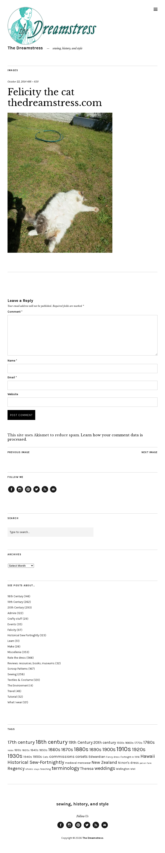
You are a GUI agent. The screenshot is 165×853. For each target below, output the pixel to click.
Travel (11, 691)
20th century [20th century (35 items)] (104, 742)
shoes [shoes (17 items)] (29, 768)
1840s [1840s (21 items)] (34, 750)
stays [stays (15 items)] (37, 769)
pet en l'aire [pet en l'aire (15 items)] (145, 763)
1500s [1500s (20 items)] (120, 742)
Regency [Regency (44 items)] (16, 768)
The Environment (18, 685)
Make (11, 646)
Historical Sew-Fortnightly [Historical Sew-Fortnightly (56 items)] (36, 762)
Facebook (11, 492)
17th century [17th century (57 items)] (21, 742)
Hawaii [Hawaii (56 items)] (148, 756)
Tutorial (12, 696)
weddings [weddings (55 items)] (105, 768)
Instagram (20, 492)
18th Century (15, 596)
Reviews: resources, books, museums (31, 663)
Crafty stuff (15, 618)
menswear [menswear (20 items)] (84, 762)
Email (12, 377)
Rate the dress (17, 657)
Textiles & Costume (20, 679)
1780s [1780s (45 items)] (149, 742)
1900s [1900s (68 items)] (109, 749)
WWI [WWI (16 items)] (132, 769)
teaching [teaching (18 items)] (45, 768)
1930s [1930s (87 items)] (15, 756)
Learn (11, 640)
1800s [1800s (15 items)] (11, 750)
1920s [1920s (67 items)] (138, 749)
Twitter (36, 492)
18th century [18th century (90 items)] (52, 741)
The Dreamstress (25, 47)
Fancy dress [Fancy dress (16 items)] (113, 757)
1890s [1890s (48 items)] (95, 749)
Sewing (12, 674)
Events (12, 624)
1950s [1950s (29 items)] (37, 757)
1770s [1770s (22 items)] (138, 743)
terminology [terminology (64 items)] (65, 768)
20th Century (16, 607)
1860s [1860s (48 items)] (54, 749)
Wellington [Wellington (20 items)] (123, 768)
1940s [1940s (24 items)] (27, 757)
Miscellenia (14, 652)
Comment (15, 311)
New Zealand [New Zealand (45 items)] (104, 762)
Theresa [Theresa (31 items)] (87, 768)
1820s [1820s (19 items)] (26, 750)
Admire (12, 613)
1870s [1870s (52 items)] (67, 749)
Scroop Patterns (18, 668)
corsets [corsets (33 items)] (81, 756)
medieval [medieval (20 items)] (71, 762)
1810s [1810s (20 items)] (17, 750)
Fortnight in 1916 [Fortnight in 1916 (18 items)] (130, 756)
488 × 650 (32, 81)
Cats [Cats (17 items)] (45, 756)
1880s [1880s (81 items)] (81, 749)
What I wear (15, 702)
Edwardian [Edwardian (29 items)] (97, 757)
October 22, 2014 (17, 81)
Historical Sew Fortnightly (23, 635)
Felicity (12, 630)
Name (12, 360)
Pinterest (28, 492)
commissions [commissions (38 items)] (62, 756)
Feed (45, 492)
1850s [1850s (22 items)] (43, 750)
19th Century (15, 601)
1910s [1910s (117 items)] (123, 749)
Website (13, 394)
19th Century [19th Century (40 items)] (81, 742)
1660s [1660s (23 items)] (129, 743)
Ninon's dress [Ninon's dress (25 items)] (128, 763)
